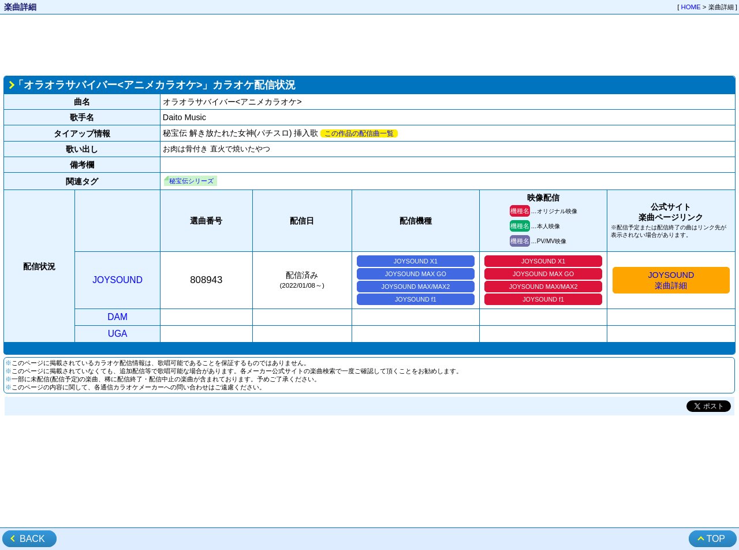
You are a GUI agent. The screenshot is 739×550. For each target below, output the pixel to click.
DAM (117, 317)
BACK (32, 539)
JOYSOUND (117, 280)
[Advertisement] (369, 44)
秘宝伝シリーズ (191, 180)
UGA (118, 334)
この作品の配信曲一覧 (359, 133)
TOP (715, 539)
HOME (691, 6)
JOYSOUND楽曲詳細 (671, 280)
